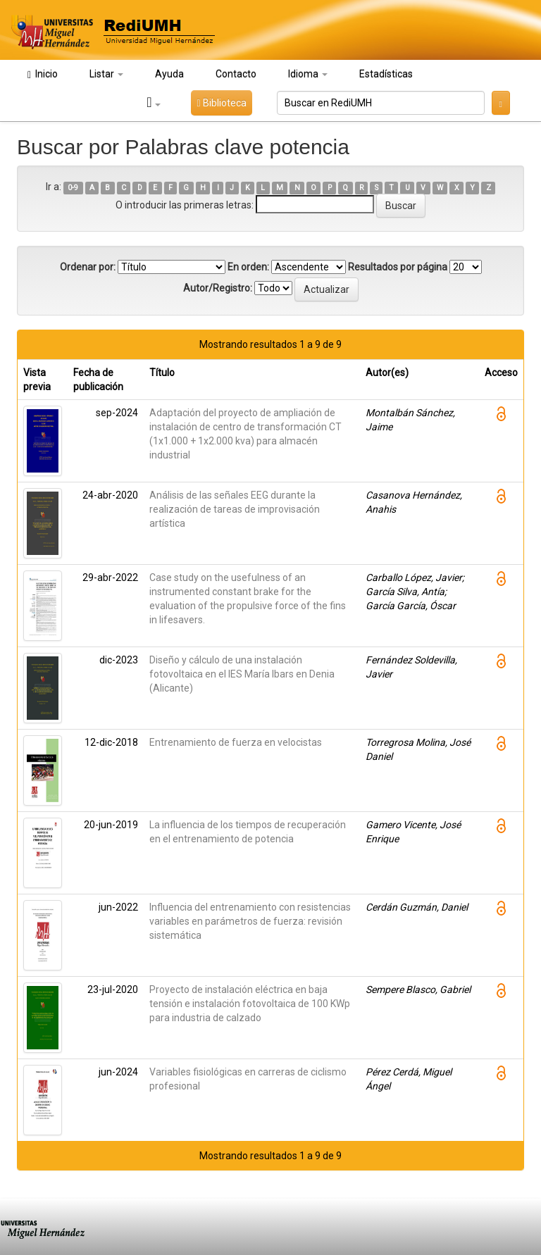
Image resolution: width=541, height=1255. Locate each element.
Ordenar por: (88, 267)
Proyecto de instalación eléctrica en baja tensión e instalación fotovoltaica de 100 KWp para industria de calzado (249, 1003)
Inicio (42, 74)
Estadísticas (386, 74)
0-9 (73, 187)
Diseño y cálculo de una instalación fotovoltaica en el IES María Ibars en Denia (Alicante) (242, 674)
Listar (106, 74)
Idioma (308, 74)
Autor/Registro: (217, 288)
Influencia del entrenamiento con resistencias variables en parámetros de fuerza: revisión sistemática (250, 921)
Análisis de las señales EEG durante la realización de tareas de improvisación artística (234, 509)
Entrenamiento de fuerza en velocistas (235, 742)
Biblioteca (221, 102)
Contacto (236, 74)
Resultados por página (397, 267)
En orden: (248, 267)
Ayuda (169, 74)
